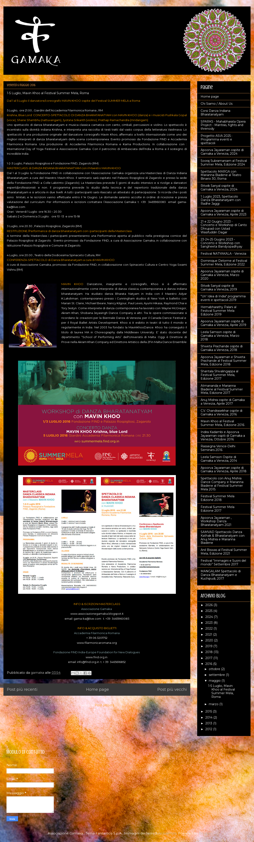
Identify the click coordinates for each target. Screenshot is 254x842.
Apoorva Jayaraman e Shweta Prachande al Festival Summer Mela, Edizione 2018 (223, 360)
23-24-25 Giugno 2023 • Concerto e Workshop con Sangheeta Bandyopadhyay (221, 243)
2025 (209, 611)
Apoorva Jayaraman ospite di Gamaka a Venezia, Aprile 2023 (223, 212)
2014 (209, 717)
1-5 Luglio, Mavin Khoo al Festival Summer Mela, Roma (48, 93)
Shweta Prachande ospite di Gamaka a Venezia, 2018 (222, 348)
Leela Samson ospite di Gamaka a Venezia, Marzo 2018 (220, 335)
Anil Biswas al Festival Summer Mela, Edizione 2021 (224, 551)
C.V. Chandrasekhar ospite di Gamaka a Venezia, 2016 (221, 412)
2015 (209, 711)
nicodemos (167, 833)
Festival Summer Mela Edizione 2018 (217, 498)
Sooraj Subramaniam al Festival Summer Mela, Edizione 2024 (224, 162)
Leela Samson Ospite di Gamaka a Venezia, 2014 (219, 459)
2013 (209, 723)
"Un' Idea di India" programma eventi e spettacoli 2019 (223, 298)
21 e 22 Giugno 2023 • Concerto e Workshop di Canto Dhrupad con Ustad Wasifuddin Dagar (224, 227)
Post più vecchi (172, 689)
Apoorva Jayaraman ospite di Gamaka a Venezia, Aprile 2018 (223, 469)
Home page (97, 689)
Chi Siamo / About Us (216, 104)
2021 (209, 634)
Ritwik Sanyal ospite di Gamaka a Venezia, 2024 (219, 187)
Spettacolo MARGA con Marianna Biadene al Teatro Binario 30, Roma (221, 175)
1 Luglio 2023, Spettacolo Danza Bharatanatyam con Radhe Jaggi (221, 200)
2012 (209, 729)
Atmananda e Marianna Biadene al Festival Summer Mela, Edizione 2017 (222, 389)
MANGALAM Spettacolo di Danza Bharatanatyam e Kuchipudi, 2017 (221, 574)
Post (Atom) (104, 705)
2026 (209, 605)
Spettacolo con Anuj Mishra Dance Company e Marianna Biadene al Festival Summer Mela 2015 (222, 483)
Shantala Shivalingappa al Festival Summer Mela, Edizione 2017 (219, 374)
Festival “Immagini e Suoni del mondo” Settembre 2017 (223, 562)
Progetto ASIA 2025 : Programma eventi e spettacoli (216, 139)
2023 (209, 623)
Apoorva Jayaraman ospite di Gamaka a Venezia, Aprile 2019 (223, 323)
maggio (215, 681)
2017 (209, 658)
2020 (209, 640)
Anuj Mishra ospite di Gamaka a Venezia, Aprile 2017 (223, 401)
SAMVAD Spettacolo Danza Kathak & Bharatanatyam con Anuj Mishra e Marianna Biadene (223, 537)
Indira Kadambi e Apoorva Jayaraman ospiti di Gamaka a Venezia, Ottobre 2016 (223, 435)
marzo (214, 704)
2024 (209, 617)
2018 (209, 652)
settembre (217, 675)
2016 (209, 664)
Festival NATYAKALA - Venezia (223, 254)
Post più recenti (22, 689)
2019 (209, 646)
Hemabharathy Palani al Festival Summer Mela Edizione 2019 (218, 310)
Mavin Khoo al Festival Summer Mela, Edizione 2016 (222, 423)
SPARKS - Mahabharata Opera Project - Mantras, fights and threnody (223, 125)
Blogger (205, 833)
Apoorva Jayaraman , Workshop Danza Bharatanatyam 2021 (216, 521)
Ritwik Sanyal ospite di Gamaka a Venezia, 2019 (219, 287)
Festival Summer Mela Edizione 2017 (217, 509)
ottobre (215, 669)
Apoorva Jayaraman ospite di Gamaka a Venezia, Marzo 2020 (222, 275)
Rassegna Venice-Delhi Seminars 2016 (218, 448)
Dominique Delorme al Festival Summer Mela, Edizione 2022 (224, 262)
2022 (209, 628)
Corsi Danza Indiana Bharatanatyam (215, 112)
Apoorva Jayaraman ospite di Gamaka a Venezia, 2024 (222, 152)
